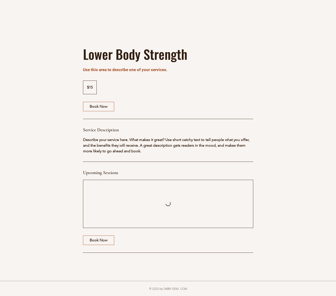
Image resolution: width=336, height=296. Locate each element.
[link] (98, 106)
